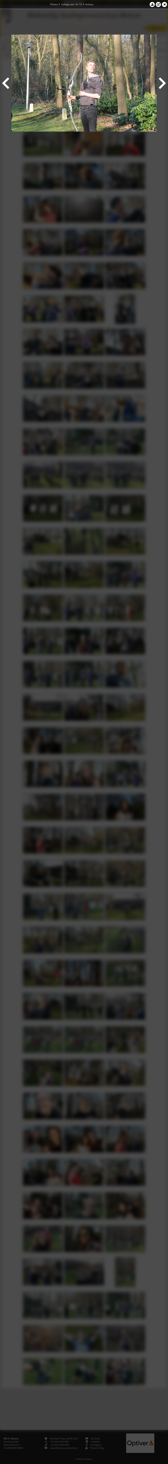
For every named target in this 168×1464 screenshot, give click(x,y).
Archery (89, 4)
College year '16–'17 (71, 4)
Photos (54, 4)
